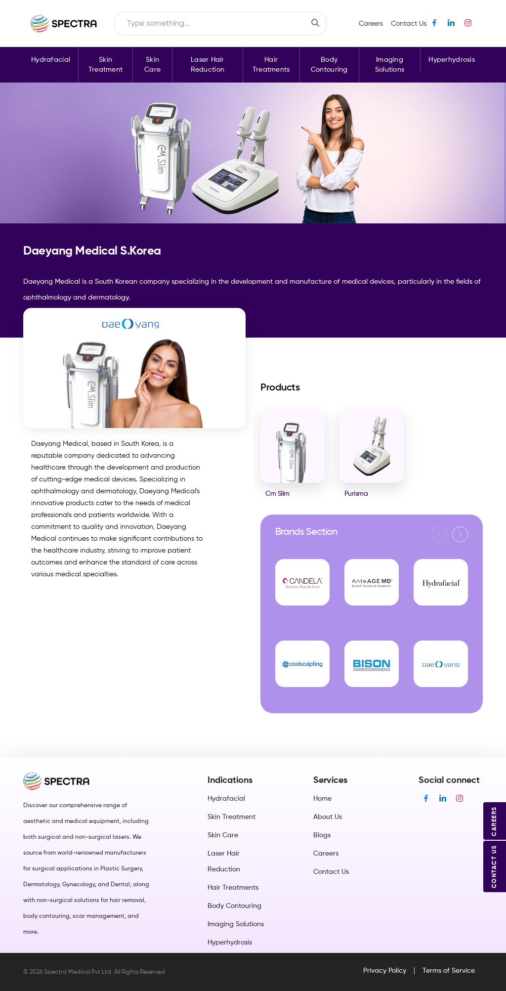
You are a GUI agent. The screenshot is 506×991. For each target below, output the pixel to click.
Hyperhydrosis (451, 59)
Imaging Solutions (390, 64)
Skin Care (152, 64)
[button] (460, 534)
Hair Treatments (271, 64)
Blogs (322, 835)
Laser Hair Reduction (208, 64)
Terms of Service (448, 970)
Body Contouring (329, 64)
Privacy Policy (384, 970)
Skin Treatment (105, 64)
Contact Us (408, 23)
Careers (371, 23)
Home (322, 798)
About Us (327, 817)
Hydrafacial (50, 59)
